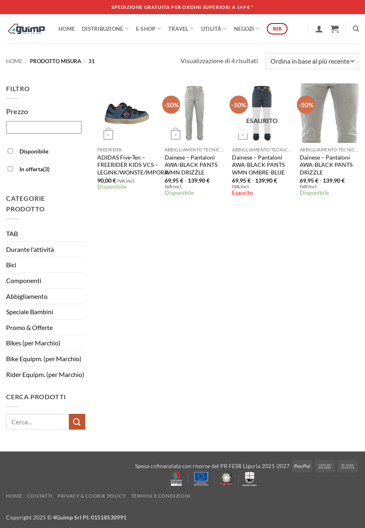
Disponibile (33, 151)
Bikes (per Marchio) (33, 343)
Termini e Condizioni (161, 496)
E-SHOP (148, 28)
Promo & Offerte (29, 327)
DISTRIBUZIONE (105, 28)
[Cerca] (356, 28)
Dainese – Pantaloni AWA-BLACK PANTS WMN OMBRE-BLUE (258, 165)
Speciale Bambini (29, 311)
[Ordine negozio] (312, 61)
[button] (319, 29)
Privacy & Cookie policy (92, 496)
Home (66, 29)
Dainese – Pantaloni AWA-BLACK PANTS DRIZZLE (326, 165)
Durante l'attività (30, 249)
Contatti (40, 496)
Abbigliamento (26, 296)
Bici (11, 264)
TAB (12, 233)
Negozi (247, 28)
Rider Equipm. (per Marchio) (45, 374)
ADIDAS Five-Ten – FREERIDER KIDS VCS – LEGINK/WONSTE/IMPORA (132, 165)
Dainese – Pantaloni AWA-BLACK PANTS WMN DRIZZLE (191, 165)
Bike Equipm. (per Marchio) (44, 358)
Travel (181, 28)
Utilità (214, 28)
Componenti (23, 280)
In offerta (34, 169)
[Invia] (77, 422)
